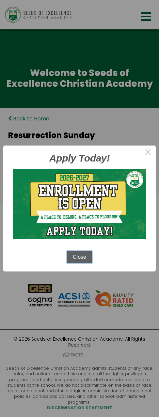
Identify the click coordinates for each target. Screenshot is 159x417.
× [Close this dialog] (148, 153)
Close (79, 257)
